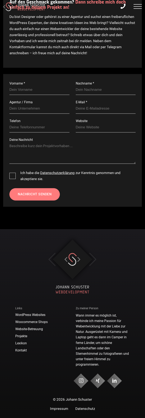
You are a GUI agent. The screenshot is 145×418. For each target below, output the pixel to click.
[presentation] (137, 7)
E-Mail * (81, 102)
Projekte (21, 336)
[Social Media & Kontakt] (80, 381)
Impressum (59, 409)
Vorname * (17, 83)
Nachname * (85, 83)
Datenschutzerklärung (57, 173)
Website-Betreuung (29, 329)
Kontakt (21, 350)
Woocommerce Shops (31, 322)
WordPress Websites (30, 315)
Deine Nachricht (21, 140)
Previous (52, 259)
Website (81, 121)
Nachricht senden (34, 194)
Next (92, 259)
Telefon (15, 121)
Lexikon (21, 343)
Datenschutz (85, 409)
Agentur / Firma (21, 102)
